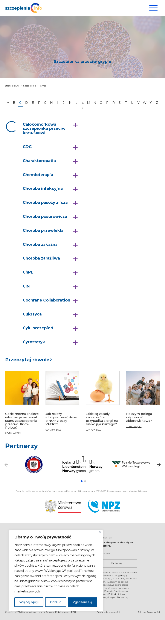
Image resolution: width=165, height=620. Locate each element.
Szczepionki (29, 86)
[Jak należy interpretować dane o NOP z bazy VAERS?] (62, 402)
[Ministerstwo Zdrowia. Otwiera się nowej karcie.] (71, 505)
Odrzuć (55, 602)
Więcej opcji (28, 602)
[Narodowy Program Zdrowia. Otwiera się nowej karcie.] (149, 505)
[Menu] (153, 8)
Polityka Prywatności (149, 612)
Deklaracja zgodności (108, 612)
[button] (51, 128)
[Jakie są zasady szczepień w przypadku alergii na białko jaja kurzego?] (103, 402)
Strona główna (12, 86)
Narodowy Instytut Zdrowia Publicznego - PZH (51, 612)
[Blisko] (100, 532)
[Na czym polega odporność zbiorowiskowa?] (143, 401)
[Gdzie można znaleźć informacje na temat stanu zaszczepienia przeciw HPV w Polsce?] (22, 404)
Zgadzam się (82, 602)
